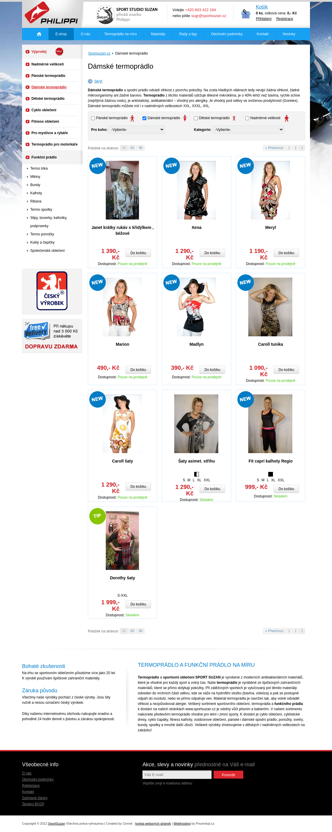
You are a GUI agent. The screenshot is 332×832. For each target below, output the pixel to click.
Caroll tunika (270, 344)
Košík (262, 6)
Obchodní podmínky (226, 34)
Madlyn (197, 344)
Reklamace (31, 786)
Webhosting (182, 823)
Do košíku (138, 253)
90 (140, 148)
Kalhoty (36, 193)
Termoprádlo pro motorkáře (54, 144)
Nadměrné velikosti (47, 64)
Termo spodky (41, 209)
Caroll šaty (122, 461)
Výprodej (47, 52)
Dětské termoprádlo (48, 99)
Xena (196, 227)
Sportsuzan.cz (99, 53)
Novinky (289, 34)
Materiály (158, 34)
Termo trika (39, 168)
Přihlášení (263, 19)
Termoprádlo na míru (120, 34)
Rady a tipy (188, 34)
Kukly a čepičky (42, 242)
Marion (122, 344)
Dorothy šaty (122, 578)
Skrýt (98, 81)
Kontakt (263, 34)
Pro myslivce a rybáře (49, 133)
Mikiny (35, 177)
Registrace (284, 19)
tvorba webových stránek (153, 823)
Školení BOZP (33, 804)
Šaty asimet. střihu (196, 461)
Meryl (270, 227)
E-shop (61, 34)
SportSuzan (56, 823)
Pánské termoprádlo (48, 76)
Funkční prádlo (44, 157)
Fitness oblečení (45, 121)
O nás (85, 34)
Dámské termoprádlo (48, 87)
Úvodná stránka (39, 34)
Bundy (35, 185)
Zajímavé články (35, 798)
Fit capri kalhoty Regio (271, 461)
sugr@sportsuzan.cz (208, 15)
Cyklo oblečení (43, 110)
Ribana (35, 201)
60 (132, 148)
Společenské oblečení (47, 251)
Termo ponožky (42, 234)
